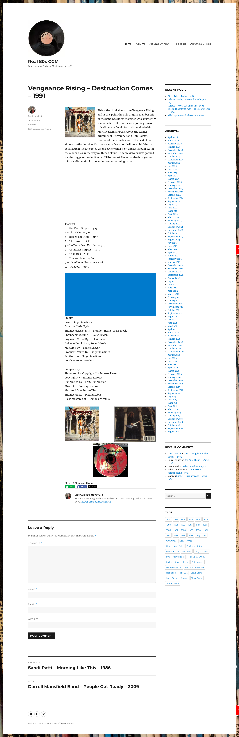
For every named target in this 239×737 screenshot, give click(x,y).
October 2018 (174, 425)
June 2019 (172, 399)
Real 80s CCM (43, 61)
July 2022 (172, 281)
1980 (168, 525)
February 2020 (175, 374)
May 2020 (172, 364)
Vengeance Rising (42, 129)
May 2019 (172, 403)
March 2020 (173, 371)
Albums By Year (159, 43)
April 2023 (173, 252)
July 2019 (172, 396)
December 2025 (175, 150)
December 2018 (175, 419)
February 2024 (175, 220)
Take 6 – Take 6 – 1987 (194, 466)
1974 (168, 519)
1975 (176, 519)
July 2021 (172, 319)
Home (128, 43)
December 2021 (175, 303)
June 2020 (172, 361)
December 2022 (175, 265)
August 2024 (174, 201)
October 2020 (174, 348)
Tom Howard (172, 583)
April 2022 (173, 291)
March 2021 (173, 332)
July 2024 (172, 204)
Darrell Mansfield (174, 546)
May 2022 (172, 287)
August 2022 (174, 278)
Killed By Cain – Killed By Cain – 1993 (186, 115)
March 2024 (173, 217)
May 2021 (172, 326)
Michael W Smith (196, 557)
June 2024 (172, 207)
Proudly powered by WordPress (59, 723)
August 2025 (174, 163)
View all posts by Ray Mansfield (96, 502)
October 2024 (174, 195)
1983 (190, 525)
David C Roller (174, 453)
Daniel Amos (185, 541)
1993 (176, 535)
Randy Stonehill (174, 567)
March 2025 (173, 179)
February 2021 (174, 335)
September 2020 (176, 351)
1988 (183, 530)
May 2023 (172, 249)
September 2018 (175, 428)
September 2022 (176, 275)
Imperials (186, 551)
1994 (183, 535)
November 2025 (175, 153)
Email (32, 604)
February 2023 (175, 259)
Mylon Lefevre (173, 562)
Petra (185, 562)
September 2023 (175, 236)
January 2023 (174, 262)
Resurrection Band (194, 567)
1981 (176, 525)
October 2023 (174, 233)
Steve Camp (197, 573)
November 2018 (175, 422)
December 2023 (175, 227)
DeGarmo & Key (194, 546)
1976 (183, 519)
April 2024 (173, 214)
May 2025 (172, 172)
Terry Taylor (197, 578)
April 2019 (173, 406)
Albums (140, 43)
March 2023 (173, 255)
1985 (205, 525)
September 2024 (176, 198)
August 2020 (174, 355)
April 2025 (173, 175)
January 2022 (174, 300)
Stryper (184, 578)
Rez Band (171, 573)
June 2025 (172, 169)
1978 (198, 519)
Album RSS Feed (200, 43)
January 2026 (174, 147)
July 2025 (172, 166)
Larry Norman (201, 551)
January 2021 (174, 339)
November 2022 (175, 268)
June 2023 (172, 246)
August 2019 (174, 393)
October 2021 (174, 310)
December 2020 (175, 342)
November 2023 (175, 230)
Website (33, 619)
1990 (198, 530)
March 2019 (173, 409)
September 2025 (176, 159)
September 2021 (175, 313)
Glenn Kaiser (172, 551)
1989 (191, 530)
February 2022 (175, 297)
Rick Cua (183, 573)
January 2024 (174, 223)
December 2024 (175, 188)
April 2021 (172, 329)
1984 (198, 525)
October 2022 (174, 271)
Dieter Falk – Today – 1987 (181, 96)
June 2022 (172, 284)
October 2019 (174, 387)
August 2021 (174, 316)
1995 (191, 535)
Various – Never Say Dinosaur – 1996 (186, 106)
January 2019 (174, 415)
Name (32, 589)
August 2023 (174, 239)
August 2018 (174, 431)
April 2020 (173, 367)
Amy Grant (201, 535)
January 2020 (174, 377)
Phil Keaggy (197, 562)
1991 (30, 129)
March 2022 (173, 294)
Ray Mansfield (35, 116)
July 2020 (172, 358)
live (168, 557)
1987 (176, 530)
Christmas (171, 541)
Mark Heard (179, 557)
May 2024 (172, 211)
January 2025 (174, 185)
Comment (35, 543)
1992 (168, 535)
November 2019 (175, 383)
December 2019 (175, 380)
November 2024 (175, 191)
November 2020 (175, 345)
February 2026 (175, 143)
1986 (168, 530)
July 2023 (172, 243)
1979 (205, 519)
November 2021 (175, 307)
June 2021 (172, 323)
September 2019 (175, 390)
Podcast (181, 43)
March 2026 (174, 140)
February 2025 (175, 182)
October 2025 (174, 156)
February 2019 (175, 412)
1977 (191, 519)
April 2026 (173, 137)
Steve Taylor (172, 578)
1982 (183, 525)
